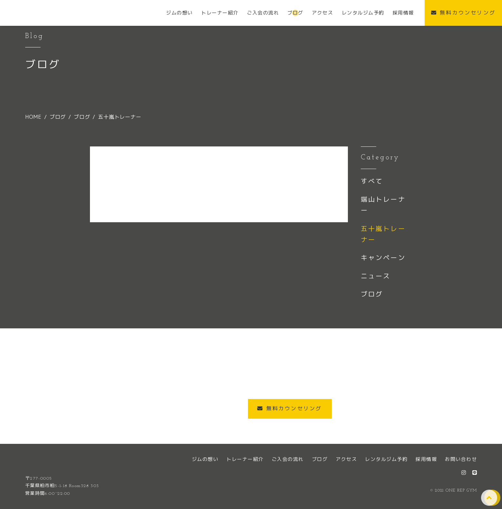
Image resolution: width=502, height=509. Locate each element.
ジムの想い (205, 459)
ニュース (376, 275)
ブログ (372, 293)
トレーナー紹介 (245, 459)
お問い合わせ (461, 459)
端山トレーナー (383, 205)
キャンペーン (383, 257)
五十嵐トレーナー (383, 234)
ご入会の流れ (288, 459)
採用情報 (426, 459)
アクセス (346, 459)
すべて (372, 180)
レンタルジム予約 (386, 459)
